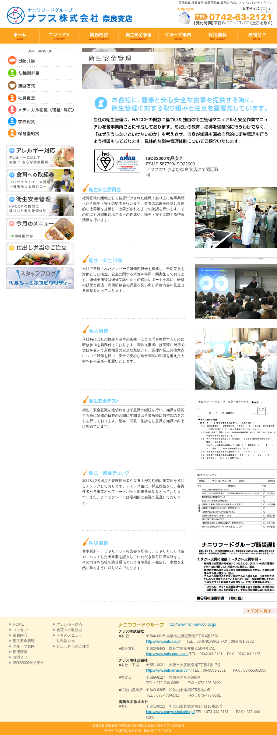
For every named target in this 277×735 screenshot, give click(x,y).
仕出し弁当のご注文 (73, 646)
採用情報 (20, 652)
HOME (18, 624)
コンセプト (22, 630)
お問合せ (20, 657)
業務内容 (20, 635)
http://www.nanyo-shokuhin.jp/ (170, 712)
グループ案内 (24, 646)
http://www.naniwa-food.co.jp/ (192, 624)
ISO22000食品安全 (28, 663)
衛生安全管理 (24, 641)
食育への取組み (69, 630)
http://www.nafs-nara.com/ (167, 654)
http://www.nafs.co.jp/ (163, 641)
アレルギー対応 (69, 624)
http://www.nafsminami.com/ (168, 670)
